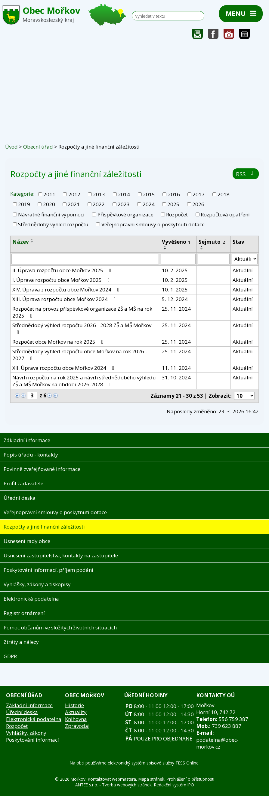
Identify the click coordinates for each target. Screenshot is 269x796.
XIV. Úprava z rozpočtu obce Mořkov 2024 (67, 289)
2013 (99, 194)
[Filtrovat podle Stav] (245, 259)
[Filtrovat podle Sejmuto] (214, 259)
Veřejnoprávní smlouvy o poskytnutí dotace (153, 224)
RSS (245, 174)
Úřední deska (20, 497)
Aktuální (243, 270)
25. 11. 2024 (176, 308)
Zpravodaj (77, 725)
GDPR (10, 656)
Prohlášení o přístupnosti (190, 779)
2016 (174, 194)
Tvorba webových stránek (127, 785)
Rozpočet (177, 214)
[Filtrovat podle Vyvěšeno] (178, 259)
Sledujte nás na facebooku (213, 36)
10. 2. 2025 (175, 270)
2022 (99, 204)
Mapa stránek (151, 779)
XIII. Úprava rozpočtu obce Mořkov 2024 (65, 299)
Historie (74, 705)
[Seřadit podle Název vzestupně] (32, 239)
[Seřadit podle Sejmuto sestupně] (202, 249)
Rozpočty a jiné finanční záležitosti (44, 526)
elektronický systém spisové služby (141, 763)
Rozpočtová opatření (225, 214)
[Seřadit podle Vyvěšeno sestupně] (165, 249)
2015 (149, 194)
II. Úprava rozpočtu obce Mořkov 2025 (62, 270)
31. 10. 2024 (176, 377)
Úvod (11, 146)
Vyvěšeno (176, 241)
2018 (224, 194)
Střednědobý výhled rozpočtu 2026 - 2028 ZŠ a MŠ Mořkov (81, 328)
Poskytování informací (32, 739)
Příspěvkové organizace (125, 214)
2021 (74, 204)
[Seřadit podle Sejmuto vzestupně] (202, 246)
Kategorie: (22, 193)
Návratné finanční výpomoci (51, 214)
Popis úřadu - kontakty (31, 454)
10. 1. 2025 (175, 289)
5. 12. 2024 (175, 299)
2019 (24, 204)
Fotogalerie (229, 36)
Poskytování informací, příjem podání (48, 569)
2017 (199, 194)
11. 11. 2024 (176, 367)
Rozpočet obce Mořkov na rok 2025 (59, 341)
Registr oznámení (24, 613)
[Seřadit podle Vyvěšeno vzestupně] (165, 246)
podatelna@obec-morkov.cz (217, 743)
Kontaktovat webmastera (112, 779)
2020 (49, 204)
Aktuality (76, 712)
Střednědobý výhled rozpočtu (53, 224)
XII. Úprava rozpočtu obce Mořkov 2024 (64, 367)
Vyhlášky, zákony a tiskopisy (37, 584)
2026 (198, 204)
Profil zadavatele (23, 483)
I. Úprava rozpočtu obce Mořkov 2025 (62, 279)
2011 (49, 194)
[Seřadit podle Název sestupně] (32, 242)
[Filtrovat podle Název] (85, 259)
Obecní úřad (38, 146)
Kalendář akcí (244, 36)
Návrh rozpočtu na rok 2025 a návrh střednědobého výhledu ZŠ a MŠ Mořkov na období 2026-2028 (84, 381)
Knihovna (76, 719)
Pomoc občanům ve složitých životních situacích (60, 627)
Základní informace (27, 440)
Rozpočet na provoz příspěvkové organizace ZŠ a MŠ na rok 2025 (82, 312)
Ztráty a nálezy (21, 641)
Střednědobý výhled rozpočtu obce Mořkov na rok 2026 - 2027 (79, 355)
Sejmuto (212, 241)
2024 (149, 204)
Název (20, 241)
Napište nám (197, 36)
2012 (74, 194)
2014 (124, 194)
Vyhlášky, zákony (26, 732)
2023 (124, 204)
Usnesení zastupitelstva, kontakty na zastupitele (61, 555)
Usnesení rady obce (27, 541)
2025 (173, 204)
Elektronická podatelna (31, 598)
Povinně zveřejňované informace (42, 469)
